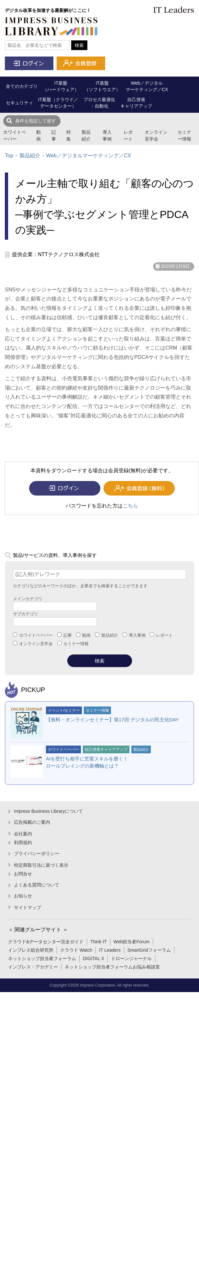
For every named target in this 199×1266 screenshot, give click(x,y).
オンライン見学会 (156, 135)
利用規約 (23, 842)
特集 (68, 135)
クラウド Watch (76, 950)
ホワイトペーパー (14, 135)
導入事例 (107, 135)
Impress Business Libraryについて (48, 811)
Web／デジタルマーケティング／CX (88, 155)
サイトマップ (27, 907)
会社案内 (23, 833)
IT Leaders (110, 950)
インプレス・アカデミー (33, 966)
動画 (38, 135)
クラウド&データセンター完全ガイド (45, 941)
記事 (53, 135)
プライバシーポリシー (36, 853)
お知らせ (23, 895)
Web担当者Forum (131, 941)
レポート (128, 135)
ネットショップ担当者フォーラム (42, 958)
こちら (130, 505)
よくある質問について (36, 884)
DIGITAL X (93, 958)
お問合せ (23, 873)
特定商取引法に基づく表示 (41, 865)
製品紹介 (86, 135)
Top (9, 155)
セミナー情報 (184, 135)
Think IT (98, 941)
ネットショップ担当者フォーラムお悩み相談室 (112, 966)
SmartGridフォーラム (149, 950)
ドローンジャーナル (131, 958)
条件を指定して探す (35, 120)
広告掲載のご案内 (32, 822)
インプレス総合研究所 (30, 950)
